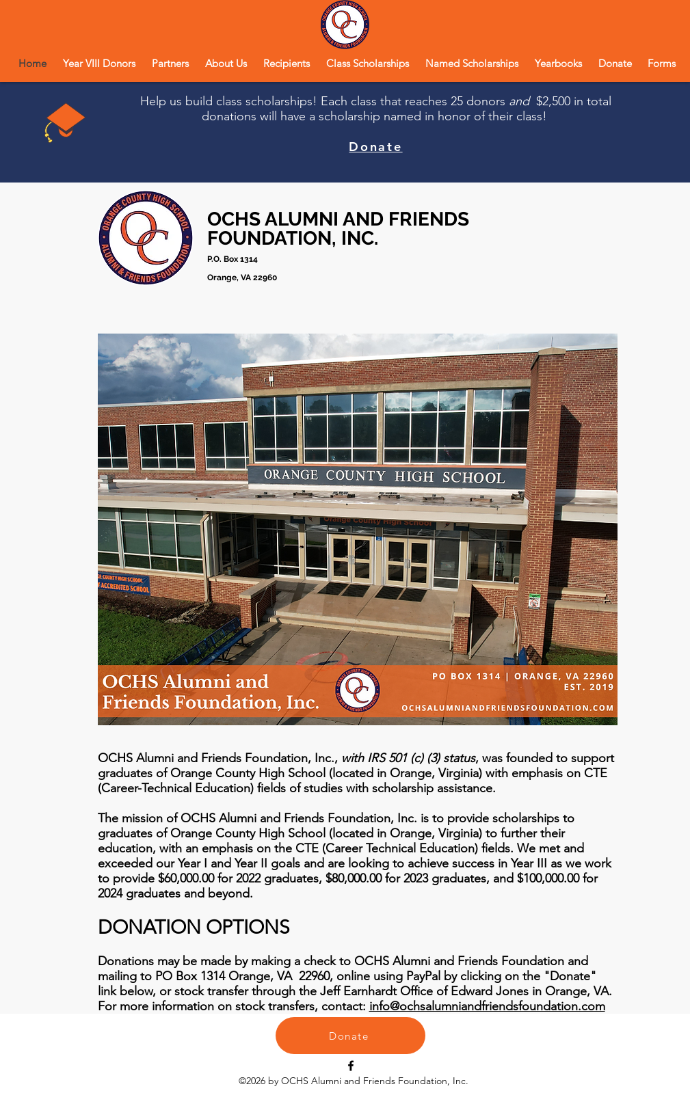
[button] (226, 63)
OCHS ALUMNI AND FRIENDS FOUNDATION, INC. (338, 228)
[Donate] (350, 1035)
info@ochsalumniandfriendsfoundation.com (487, 1006)
